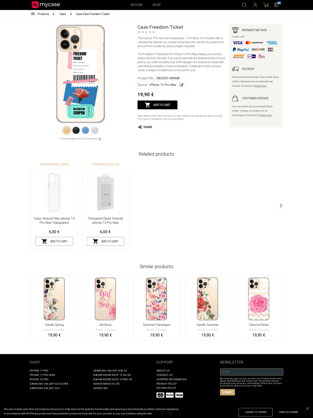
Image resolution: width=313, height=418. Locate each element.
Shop (157, 5)
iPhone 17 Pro (39, 370)
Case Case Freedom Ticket (93, 14)
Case (62, 14)
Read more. (260, 86)
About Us (163, 370)
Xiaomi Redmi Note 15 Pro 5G (112, 379)
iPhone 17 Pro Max (42, 374)
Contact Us (164, 374)
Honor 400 (100, 388)
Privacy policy (166, 383)
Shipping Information (171, 379)
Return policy (166, 387)
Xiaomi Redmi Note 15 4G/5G (112, 374)
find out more (288, 412)
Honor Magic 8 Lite (106, 383)
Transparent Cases (54, 164)
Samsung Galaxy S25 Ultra (49, 383)
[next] (280, 205)
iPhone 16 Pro (39, 379)
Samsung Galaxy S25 (44, 388)
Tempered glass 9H (105, 164)
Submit (227, 392)
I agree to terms (255, 412)
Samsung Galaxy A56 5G (110, 370)
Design (137, 5)
